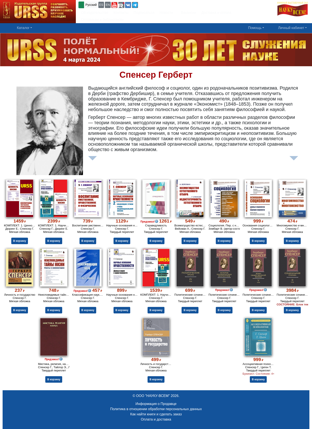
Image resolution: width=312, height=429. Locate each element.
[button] (114, 5)
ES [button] (101, 4)
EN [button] (108, 4)
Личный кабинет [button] (291, 28)
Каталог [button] (23, 28)
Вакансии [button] (187, 13)
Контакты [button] (121, 13)
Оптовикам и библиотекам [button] (102, 19)
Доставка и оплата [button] (216, 13)
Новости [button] (166, 13)
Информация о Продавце (155, 404)
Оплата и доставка (156, 419)
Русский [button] (91, 4)
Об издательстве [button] (94, 13)
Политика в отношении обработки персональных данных (156, 409)
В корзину (19, 240)
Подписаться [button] (144, 13)
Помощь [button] (255, 28)
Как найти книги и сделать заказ (156, 414)
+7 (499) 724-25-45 (155, 4)
